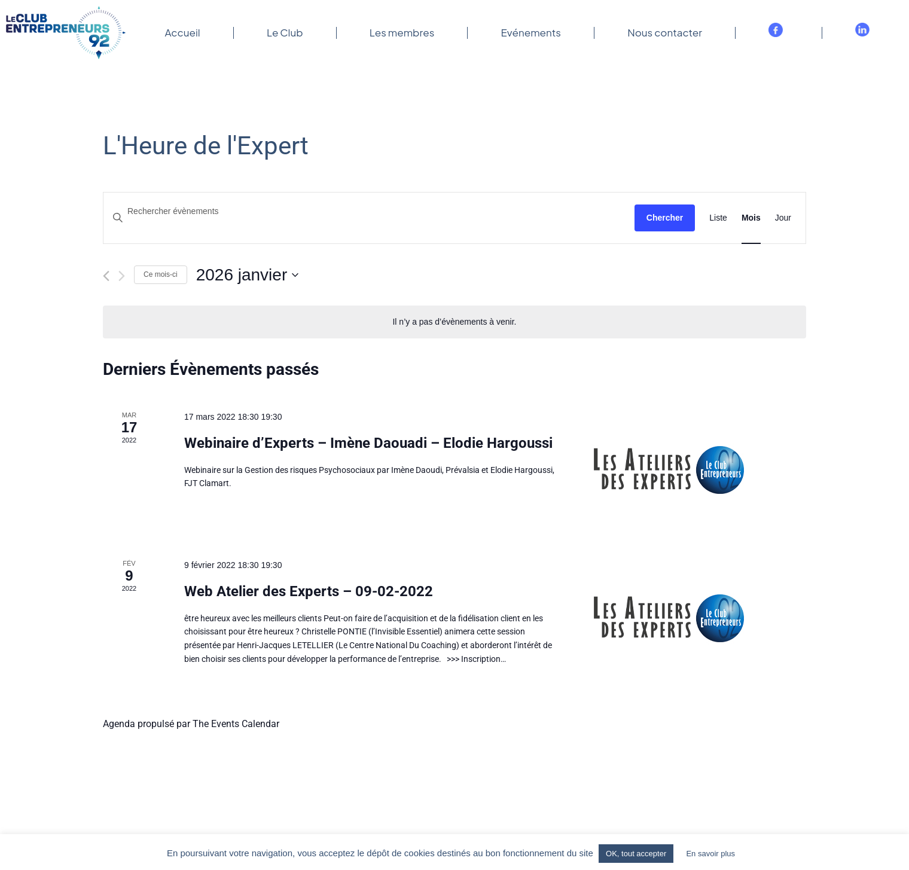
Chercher (664, 217)
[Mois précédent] (106, 276)
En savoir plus (710, 853)
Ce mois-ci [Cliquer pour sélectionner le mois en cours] (161, 274)
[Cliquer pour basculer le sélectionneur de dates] (247, 275)
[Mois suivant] (121, 276)
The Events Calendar (236, 723)
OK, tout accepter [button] (636, 853)
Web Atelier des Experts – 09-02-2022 (308, 591)
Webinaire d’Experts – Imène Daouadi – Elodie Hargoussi (368, 443)
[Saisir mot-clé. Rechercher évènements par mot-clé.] (369, 211)
